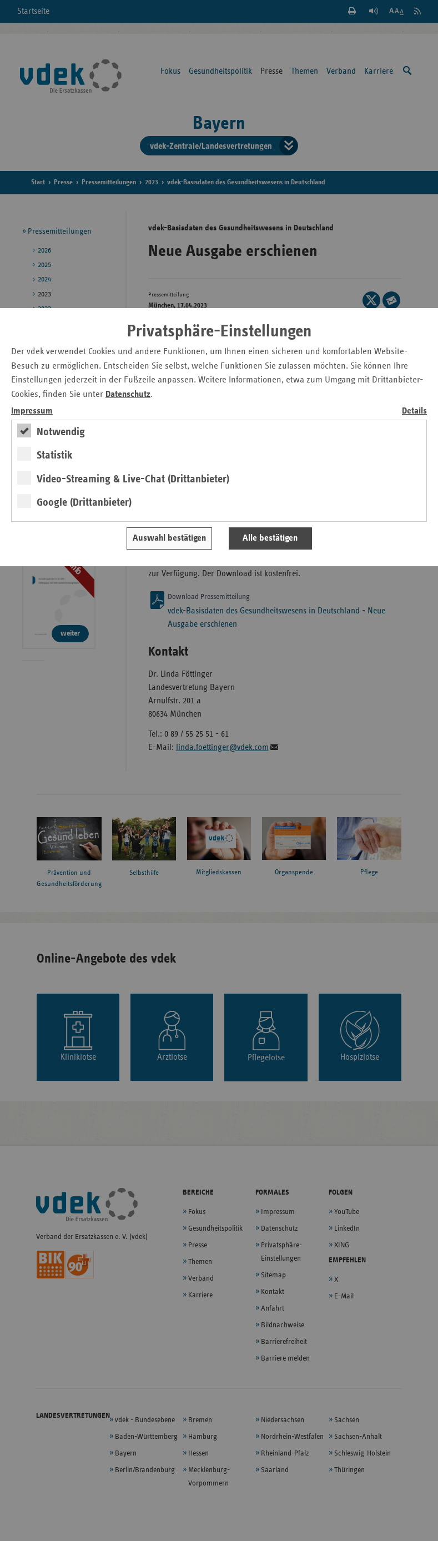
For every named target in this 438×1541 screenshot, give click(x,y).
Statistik (55, 455)
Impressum (32, 411)
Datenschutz (127, 394)
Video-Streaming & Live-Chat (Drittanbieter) (133, 479)
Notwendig (61, 431)
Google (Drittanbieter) (84, 502)
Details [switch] (414, 411)
